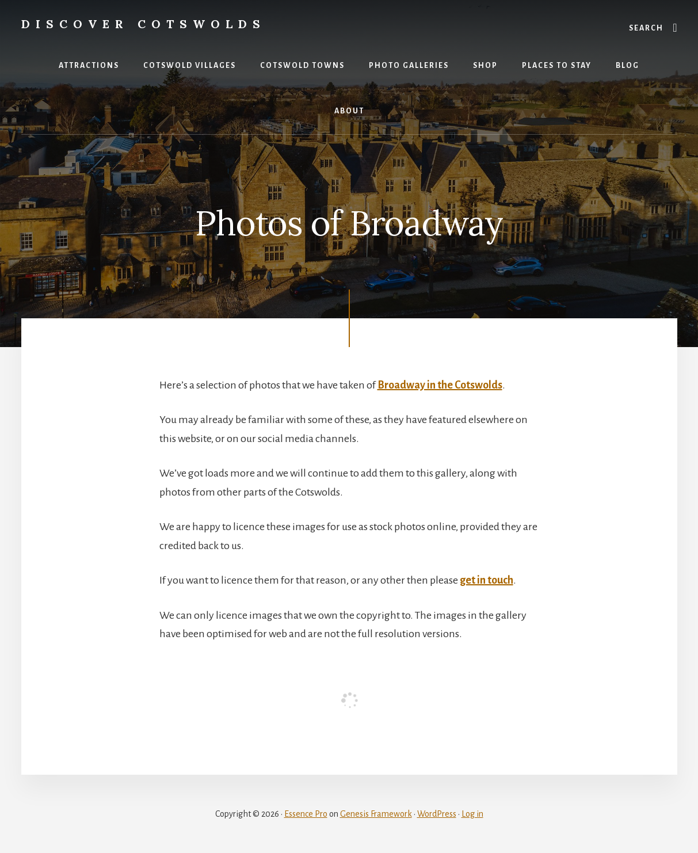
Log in (472, 813)
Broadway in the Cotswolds (439, 385)
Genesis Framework (376, 813)
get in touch (486, 580)
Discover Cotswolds (143, 24)
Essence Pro (305, 813)
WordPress (436, 813)
